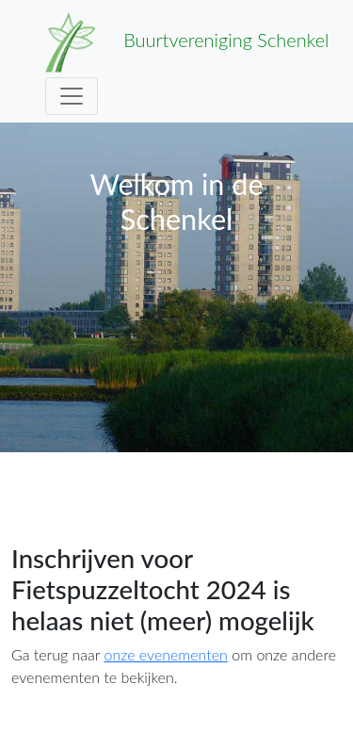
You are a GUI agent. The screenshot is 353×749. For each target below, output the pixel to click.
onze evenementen (165, 654)
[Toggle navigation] (71, 96)
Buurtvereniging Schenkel (187, 42)
